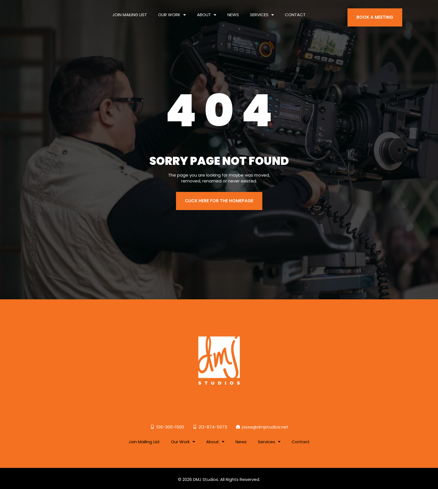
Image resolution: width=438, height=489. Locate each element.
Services (262, 11)
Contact (295, 11)
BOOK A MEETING (374, 14)
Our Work (172, 11)
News (233, 11)
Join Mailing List (129, 11)
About (206, 11)
